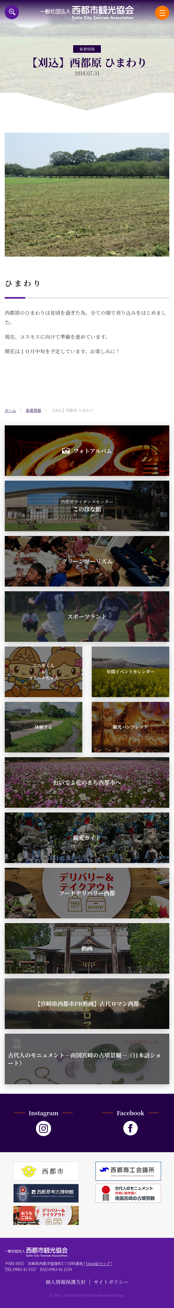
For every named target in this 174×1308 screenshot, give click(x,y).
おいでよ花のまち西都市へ (87, 782)
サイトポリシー (111, 1282)
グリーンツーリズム (86, 561)
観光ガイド (87, 837)
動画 (87, 948)
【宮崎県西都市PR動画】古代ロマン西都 (87, 1003)
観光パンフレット (130, 727)
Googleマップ (98, 1263)
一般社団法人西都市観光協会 (87, 13)
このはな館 (87, 505)
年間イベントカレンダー (131, 671)
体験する (43, 727)
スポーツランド (87, 616)
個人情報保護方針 (65, 1282)
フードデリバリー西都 (87, 893)
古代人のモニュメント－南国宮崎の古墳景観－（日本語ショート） (84, 1059)
